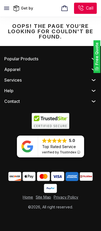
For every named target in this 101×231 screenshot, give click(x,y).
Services (13, 80)
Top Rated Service (59, 146)
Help (8, 90)
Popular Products (21, 58)
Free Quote (96, 54)
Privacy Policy (66, 197)
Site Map (43, 197)
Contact (12, 101)
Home (28, 197)
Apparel (12, 69)
